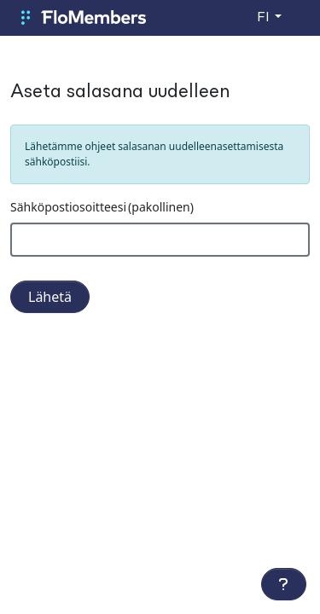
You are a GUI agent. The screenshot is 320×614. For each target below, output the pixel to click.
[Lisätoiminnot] (283, 584)
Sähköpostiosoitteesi (102, 207)
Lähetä (50, 296)
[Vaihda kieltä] (269, 18)
